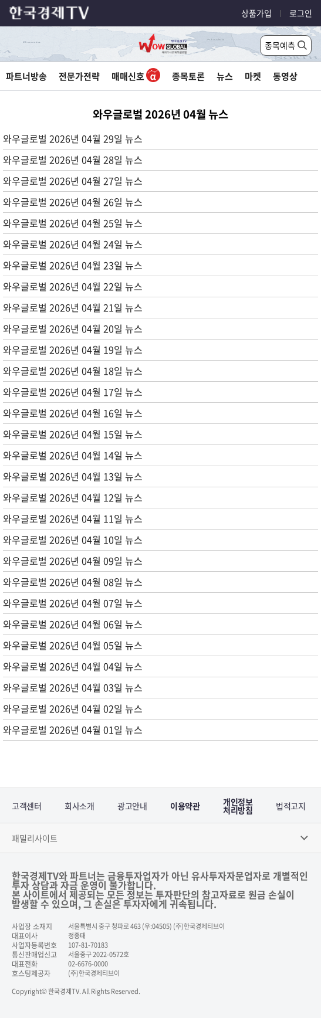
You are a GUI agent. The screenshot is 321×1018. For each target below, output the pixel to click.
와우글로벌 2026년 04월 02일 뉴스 (73, 708)
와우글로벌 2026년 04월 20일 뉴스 (73, 328)
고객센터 (26, 806)
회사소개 (79, 806)
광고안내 (132, 806)
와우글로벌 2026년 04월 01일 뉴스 (73, 729)
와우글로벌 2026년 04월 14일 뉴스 (73, 455)
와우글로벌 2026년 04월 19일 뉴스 (73, 349)
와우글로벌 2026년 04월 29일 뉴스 (73, 138)
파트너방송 (26, 76)
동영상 (285, 76)
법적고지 (290, 806)
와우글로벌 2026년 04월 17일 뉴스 (73, 392)
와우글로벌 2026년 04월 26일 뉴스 (73, 202)
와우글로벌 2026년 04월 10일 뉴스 (73, 539)
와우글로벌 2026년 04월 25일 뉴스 (73, 223)
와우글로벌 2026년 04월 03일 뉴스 (73, 687)
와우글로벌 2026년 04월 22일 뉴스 (73, 286)
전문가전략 (79, 76)
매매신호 (135, 76)
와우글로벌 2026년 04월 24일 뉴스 (73, 244)
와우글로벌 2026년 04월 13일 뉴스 (73, 476)
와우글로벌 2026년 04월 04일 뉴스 (73, 666)
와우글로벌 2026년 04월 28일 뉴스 (73, 159)
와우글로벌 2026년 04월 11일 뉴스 (73, 518)
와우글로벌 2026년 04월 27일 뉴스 (73, 181)
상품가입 (256, 13)
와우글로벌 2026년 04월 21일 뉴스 (73, 307)
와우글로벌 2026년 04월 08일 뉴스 (73, 582)
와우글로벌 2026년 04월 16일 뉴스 (73, 413)
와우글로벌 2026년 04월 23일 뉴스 (73, 265)
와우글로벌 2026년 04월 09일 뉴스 (73, 561)
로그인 (300, 13)
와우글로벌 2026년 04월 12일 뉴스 (73, 497)
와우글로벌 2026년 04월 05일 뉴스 (73, 645)
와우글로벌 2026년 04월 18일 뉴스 (73, 371)
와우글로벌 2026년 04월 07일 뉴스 (73, 603)
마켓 (253, 76)
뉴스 (225, 76)
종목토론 (188, 76)
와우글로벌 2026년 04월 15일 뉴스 (73, 434)
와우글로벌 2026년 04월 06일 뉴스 (73, 624)
